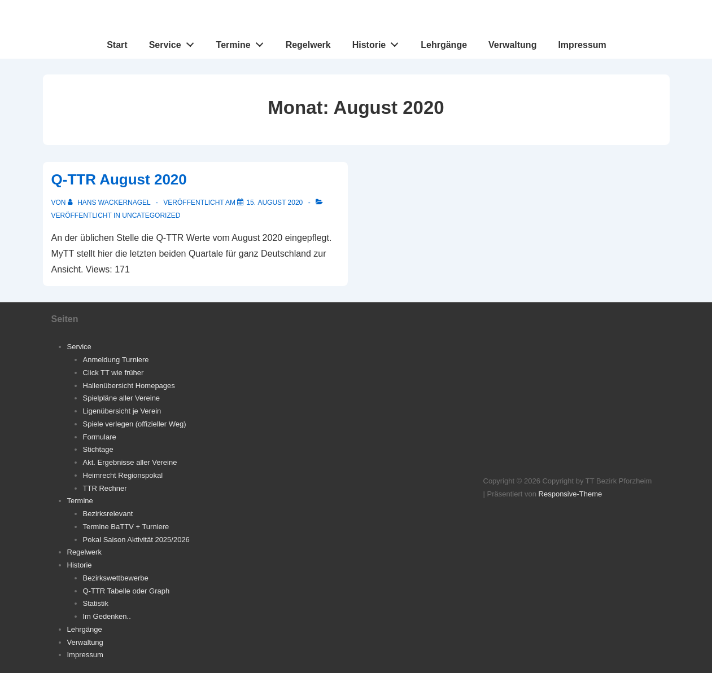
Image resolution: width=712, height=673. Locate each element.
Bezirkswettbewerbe (115, 578)
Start (117, 45)
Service (174, 42)
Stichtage (98, 449)
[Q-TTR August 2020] (274, 202)
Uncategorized (151, 215)
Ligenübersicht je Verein (122, 411)
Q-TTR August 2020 (119, 179)
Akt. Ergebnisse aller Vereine (130, 462)
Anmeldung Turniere (116, 359)
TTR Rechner (105, 488)
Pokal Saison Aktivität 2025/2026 (136, 539)
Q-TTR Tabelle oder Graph (126, 591)
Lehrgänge (444, 45)
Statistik (96, 603)
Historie (378, 42)
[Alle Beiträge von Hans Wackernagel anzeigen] (110, 202)
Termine (243, 42)
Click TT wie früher (113, 372)
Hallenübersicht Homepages (129, 385)
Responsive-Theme (570, 494)
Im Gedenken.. (107, 616)
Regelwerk (308, 45)
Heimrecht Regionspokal (123, 475)
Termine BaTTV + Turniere (126, 526)
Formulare (99, 437)
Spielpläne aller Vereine (121, 398)
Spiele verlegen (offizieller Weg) (134, 424)
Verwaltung (512, 45)
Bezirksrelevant (108, 513)
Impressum (582, 45)
